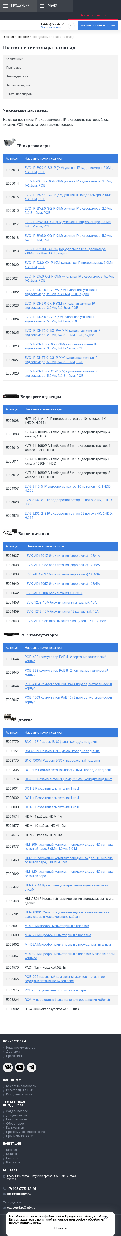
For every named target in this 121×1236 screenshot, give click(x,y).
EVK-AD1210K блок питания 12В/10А (54, 593)
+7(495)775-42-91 (53, 24)
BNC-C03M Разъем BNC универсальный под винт (62, 760)
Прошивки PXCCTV (19, 1136)
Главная (8, 37)
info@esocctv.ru (19, 1194)
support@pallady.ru (21, 1207)
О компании (14, 59)
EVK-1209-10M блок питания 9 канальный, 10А (61, 602)
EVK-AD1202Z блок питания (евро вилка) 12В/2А (63, 565)
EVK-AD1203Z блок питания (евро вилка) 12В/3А (63, 574)
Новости (23, 37)
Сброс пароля (16, 1124)
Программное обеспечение (25, 1132)
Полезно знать (16, 1119)
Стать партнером (93, 15)
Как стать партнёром (21, 1086)
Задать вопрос (17, 1111)
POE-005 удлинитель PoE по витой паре (55, 990)
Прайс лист (14, 1056)
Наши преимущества (20, 1048)
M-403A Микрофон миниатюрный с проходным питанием (68, 944)
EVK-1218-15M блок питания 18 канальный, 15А (62, 611)
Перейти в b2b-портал (95, 26)
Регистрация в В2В (19, 1090)
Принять (60, 1228)
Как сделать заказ (19, 1094)
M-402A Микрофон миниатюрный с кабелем (58, 935)
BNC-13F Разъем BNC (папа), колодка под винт (61, 742)
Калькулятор (15, 1128)
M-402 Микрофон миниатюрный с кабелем (57, 926)
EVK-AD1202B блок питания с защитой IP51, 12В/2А (66, 621)
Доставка (13, 1052)
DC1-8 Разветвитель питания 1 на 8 (52, 807)
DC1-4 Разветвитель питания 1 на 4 (52, 798)
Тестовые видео (18, 85)
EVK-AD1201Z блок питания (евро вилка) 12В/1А (63, 556)
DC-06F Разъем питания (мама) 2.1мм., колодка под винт (68, 779)
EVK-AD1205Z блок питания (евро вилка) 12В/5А (63, 584)
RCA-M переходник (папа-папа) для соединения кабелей (67, 1000)
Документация (16, 1115)
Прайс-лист (14, 67)
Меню (52, 5)
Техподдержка (17, 76)
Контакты (13, 1162)
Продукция (20, 5)
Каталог (11, 1154)
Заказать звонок (51, 27)
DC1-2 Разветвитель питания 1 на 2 (52, 788)
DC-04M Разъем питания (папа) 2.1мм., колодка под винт (68, 770)
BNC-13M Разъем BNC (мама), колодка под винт (62, 751)
